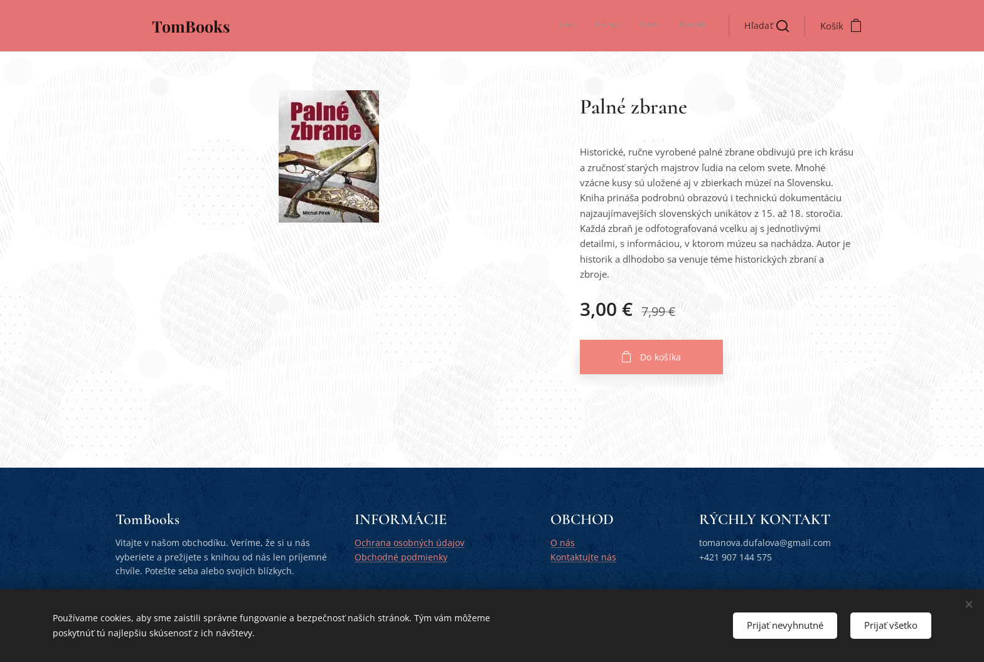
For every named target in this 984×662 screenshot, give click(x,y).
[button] (767, 25)
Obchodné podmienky (401, 557)
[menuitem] (649, 25)
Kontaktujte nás (583, 557)
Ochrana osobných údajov (409, 543)
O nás (562, 543)
